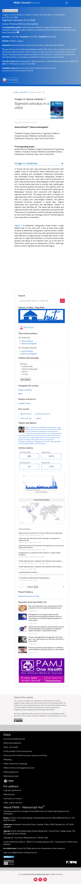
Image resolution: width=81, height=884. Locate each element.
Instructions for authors (12, 798)
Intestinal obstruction (42, 414)
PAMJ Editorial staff (10, 776)
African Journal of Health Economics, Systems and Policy (25, 755)
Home (15, 92)
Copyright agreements (12, 790)
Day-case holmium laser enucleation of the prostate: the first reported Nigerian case (45, 607)
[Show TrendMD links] (63, 586)
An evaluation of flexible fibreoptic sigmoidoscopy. (35, 578)
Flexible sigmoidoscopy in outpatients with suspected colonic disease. (41, 567)
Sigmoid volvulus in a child (28, 596)
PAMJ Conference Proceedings (15, 764)
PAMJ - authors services (12, 803)
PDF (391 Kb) (12, 80)
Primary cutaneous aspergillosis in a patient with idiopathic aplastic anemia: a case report (46, 649)
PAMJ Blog (7, 759)
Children (38, 418)
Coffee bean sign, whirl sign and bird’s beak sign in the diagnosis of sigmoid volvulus (39, 539)
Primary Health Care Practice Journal (17, 751)
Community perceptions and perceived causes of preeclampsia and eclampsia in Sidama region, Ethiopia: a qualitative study (46, 629)
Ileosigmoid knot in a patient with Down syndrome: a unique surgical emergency (39, 553)
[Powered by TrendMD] (28, 587)
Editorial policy (9, 794)
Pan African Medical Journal (14, 739)
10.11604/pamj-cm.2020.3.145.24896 (20, 64)
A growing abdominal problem (29, 572)
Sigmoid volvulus (25, 414)
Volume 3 (24, 92)
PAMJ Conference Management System (18, 768)
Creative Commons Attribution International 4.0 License (52, 52)
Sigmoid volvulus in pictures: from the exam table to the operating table (40, 533)
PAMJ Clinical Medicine (12, 743)
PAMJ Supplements (10, 772)
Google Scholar (24, 403)
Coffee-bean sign (26, 418)
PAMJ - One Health (10, 747)
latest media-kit (59, 848)
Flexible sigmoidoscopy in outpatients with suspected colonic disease (41, 561)
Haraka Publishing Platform (14, 842)
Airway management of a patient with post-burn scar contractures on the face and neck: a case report (46, 639)
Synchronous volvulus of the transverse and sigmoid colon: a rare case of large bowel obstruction (41, 546)
